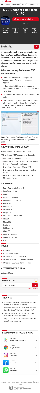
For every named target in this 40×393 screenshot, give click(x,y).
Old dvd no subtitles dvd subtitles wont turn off (20, 162)
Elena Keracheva (6, 46)
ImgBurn (6, 225)
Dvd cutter (7, 167)
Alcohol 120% (8, 207)
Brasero (6, 194)
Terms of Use (15, 382)
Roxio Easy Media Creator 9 (13, 188)
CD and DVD (32, 5)
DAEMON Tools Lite (10, 197)
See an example (33, 288)
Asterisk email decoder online (14, 175)
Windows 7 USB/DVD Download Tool (17, 263)
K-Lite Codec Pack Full (11, 254)
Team (8, 382)
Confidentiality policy (26, 382)
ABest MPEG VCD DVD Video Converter (18, 260)
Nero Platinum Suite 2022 (13, 200)
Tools (24, 5)
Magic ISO (7, 222)
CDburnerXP (7, 210)
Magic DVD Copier (10, 234)
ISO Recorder (8, 228)
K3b (4, 240)
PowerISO (7, 203)
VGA (37, 94)
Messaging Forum (10, 178)
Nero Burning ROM (10, 191)
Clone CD (6, 231)
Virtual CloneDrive (10, 237)
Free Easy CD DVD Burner (12, 216)
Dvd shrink (7, 159)
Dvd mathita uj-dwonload (12, 170)
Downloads (16, 5)
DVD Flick (7, 251)
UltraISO (6, 219)
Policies (20, 384)
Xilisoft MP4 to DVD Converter (14, 257)
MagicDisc (7, 213)
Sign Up (3, 382)
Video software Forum (19, 164)
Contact (36, 382)
